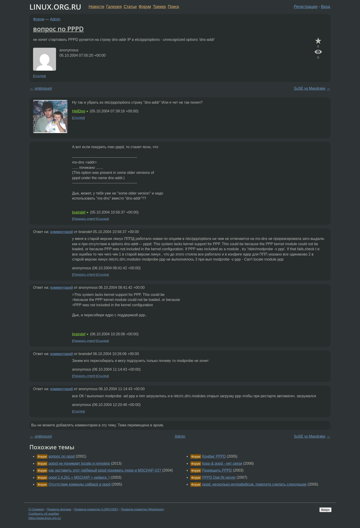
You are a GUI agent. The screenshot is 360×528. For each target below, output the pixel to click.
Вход (325, 6)
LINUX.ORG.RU (55, 7)
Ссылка (39, 76)
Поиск (173, 6)
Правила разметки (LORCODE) (96, 509)
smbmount (43, 88)
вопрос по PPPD (58, 28)
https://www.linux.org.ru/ (44, 518)
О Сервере (36, 509)
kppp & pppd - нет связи (222, 463)
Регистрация (306, 6)
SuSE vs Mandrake (309, 88)
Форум (145, 6)
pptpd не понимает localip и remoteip (79, 463)
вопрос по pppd (61, 456)
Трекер (159, 6)
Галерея (114, 6)
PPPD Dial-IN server (219, 477)
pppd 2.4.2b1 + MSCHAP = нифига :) (79, 477)
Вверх (325, 509)
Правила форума (59, 509)
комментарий (61, 232)
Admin (55, 19)
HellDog (78, 111)
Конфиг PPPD (214, 456)
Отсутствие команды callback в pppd (79, 484)
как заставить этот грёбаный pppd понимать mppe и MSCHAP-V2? (104, 470)
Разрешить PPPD (217, 470)
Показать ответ (84, 218)
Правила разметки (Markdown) (142, 509)
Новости (96, 6)
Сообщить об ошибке (43, 513)
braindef (78, 212)
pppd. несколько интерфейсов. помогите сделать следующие (254, 484)
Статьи (130, 6)
